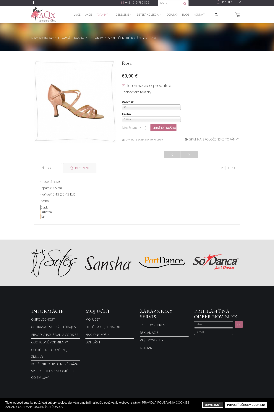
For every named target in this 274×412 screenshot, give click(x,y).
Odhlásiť (92, 342)
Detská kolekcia (147, 14)
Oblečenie (122, 14)
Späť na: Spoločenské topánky (212, 139)
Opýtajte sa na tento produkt (143, 139)
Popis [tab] (48, 168)
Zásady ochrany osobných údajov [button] (34, 406)
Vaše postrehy (151, 340)
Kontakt (199, 14)
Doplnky (172, 14)
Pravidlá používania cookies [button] (165, 402)
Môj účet (92, 319)
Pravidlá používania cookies (54, 334)
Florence (172, 154)
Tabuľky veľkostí (154, 325)
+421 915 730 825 (137, 2)
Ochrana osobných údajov (53, 327)
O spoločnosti (43, 319)
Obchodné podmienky (49, 342)
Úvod (77, 14)
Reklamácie (149, 332)
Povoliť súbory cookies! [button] (246, 404)
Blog (185, 14)
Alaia (189, 154)
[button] (228, 2)
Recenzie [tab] (80, 168)
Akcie (88, 14)
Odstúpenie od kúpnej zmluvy (49, 353)
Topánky (102, 14)
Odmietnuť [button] (213, 404)
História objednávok (102, 327)
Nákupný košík (97, 334)
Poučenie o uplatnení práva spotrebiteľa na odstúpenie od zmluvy (54, 371)
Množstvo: (129, 127)
